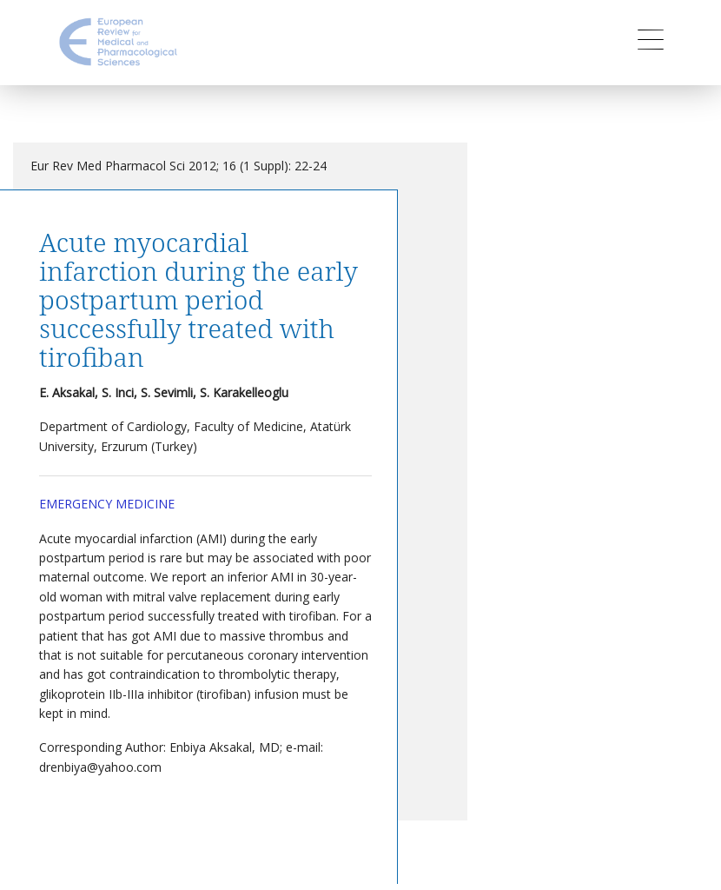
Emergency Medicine (107, 503)
